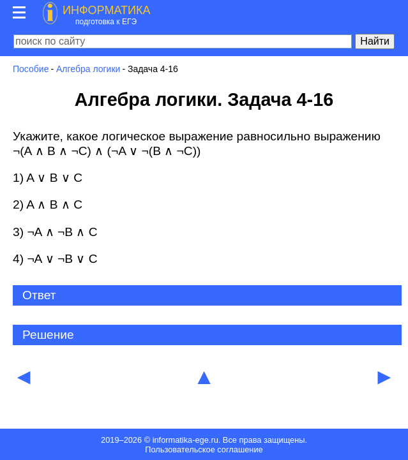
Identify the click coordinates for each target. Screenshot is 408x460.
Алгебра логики (88, 69)
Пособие (31, 69)
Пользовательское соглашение (203, 449)
